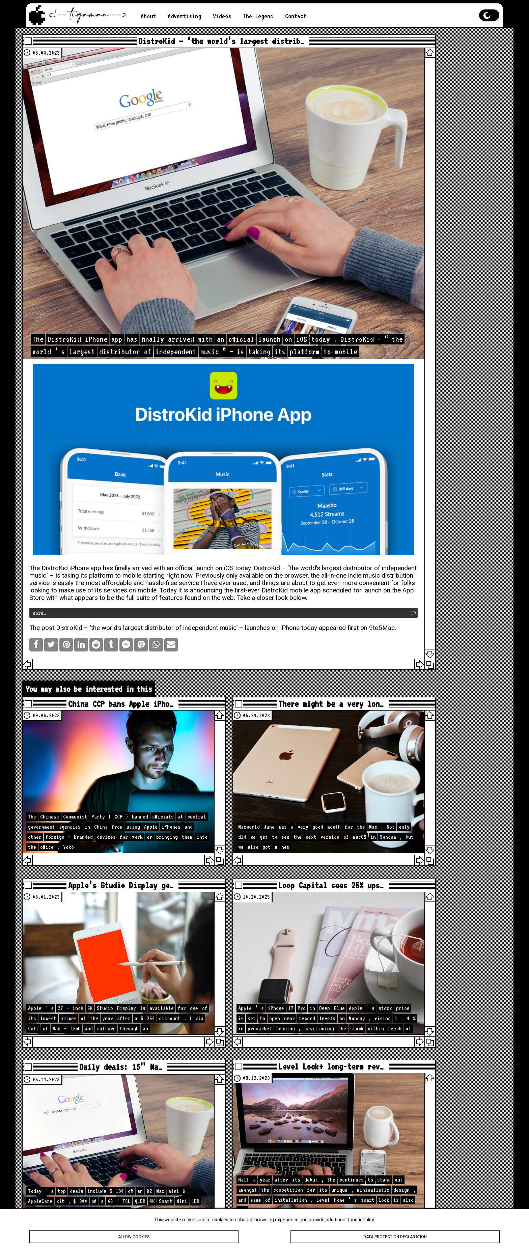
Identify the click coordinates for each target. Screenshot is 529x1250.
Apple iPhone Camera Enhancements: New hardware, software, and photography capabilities (424, 80)
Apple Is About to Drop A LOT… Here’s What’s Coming (428, 989)
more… (53, 508)
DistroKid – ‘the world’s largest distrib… (190, 44)
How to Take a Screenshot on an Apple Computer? (430, 174)
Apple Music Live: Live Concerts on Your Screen (432, 208)
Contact (307, 16)
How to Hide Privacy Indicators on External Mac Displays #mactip (430, 1053)
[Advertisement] (429, 290)
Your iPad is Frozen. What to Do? (426, 113)
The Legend (267, 16)
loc (429, 502)
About (149, 16)
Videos (228, 16)
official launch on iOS (218, 448)
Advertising (187, 16)
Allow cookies (134, 1237)
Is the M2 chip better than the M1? (430, 100)
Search (484, 372)
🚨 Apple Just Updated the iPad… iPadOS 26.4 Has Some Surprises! (423, 1033)
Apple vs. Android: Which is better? (424, 147)
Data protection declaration (395, 1237)
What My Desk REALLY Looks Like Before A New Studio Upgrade (430, 1070)
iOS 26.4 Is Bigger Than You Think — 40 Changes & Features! (430, 1010)
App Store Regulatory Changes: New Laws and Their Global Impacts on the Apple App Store (430, 191)
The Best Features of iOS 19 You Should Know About (432, 59)
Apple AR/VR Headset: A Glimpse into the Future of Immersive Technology (430, 130)
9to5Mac (106, 530)
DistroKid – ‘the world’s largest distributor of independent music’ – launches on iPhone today (200, 523)
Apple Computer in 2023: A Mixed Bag (432, 160)
